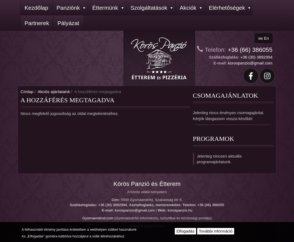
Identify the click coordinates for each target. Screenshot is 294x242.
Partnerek (37, 23)
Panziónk (71, 8)
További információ (216, 231)
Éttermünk (108, 8)
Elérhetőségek (229, 8)
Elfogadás (185, 231)
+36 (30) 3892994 (256, 57)
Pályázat (68, 23)
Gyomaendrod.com (97, 218)
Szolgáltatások (152, 8)
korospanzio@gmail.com (250, 63)
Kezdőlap (36, 8)
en (263, 38)
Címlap (26, 91)
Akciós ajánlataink (53, 91)
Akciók (191, 8)
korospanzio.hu (179, 210)
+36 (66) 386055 (250, 49)
